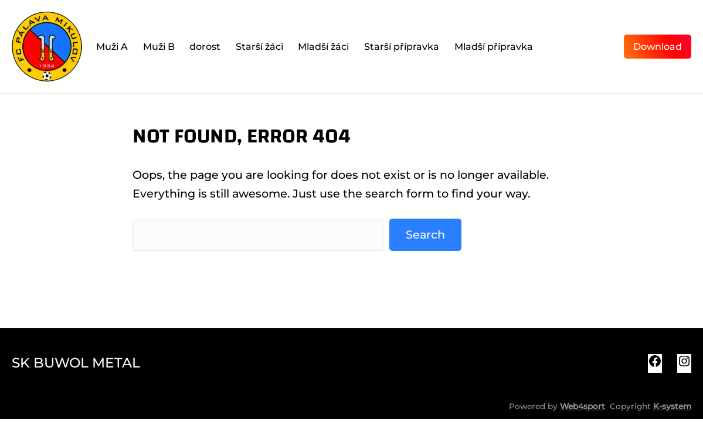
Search (425, 234)
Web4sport (582, 406)
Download (657, 46)
